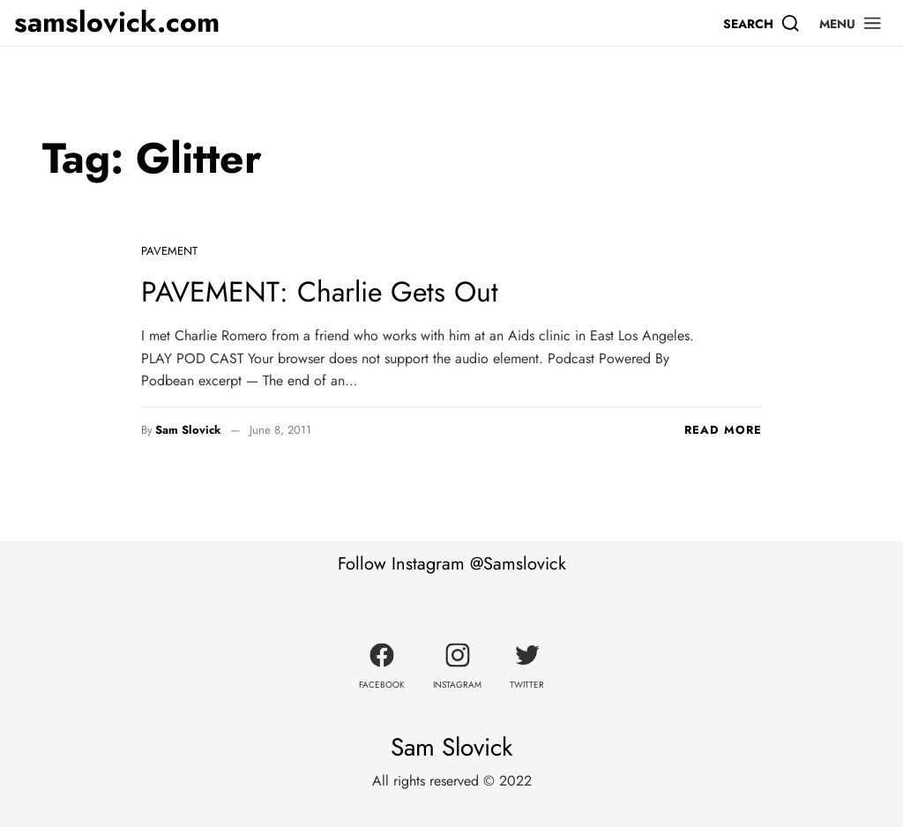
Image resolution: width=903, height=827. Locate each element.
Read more (723, 429)
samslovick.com (117, 22)
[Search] (762, 23)
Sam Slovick (188, 429)
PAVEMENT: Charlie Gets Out (319, 292)
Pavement (169, 250)
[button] (851, 23)
